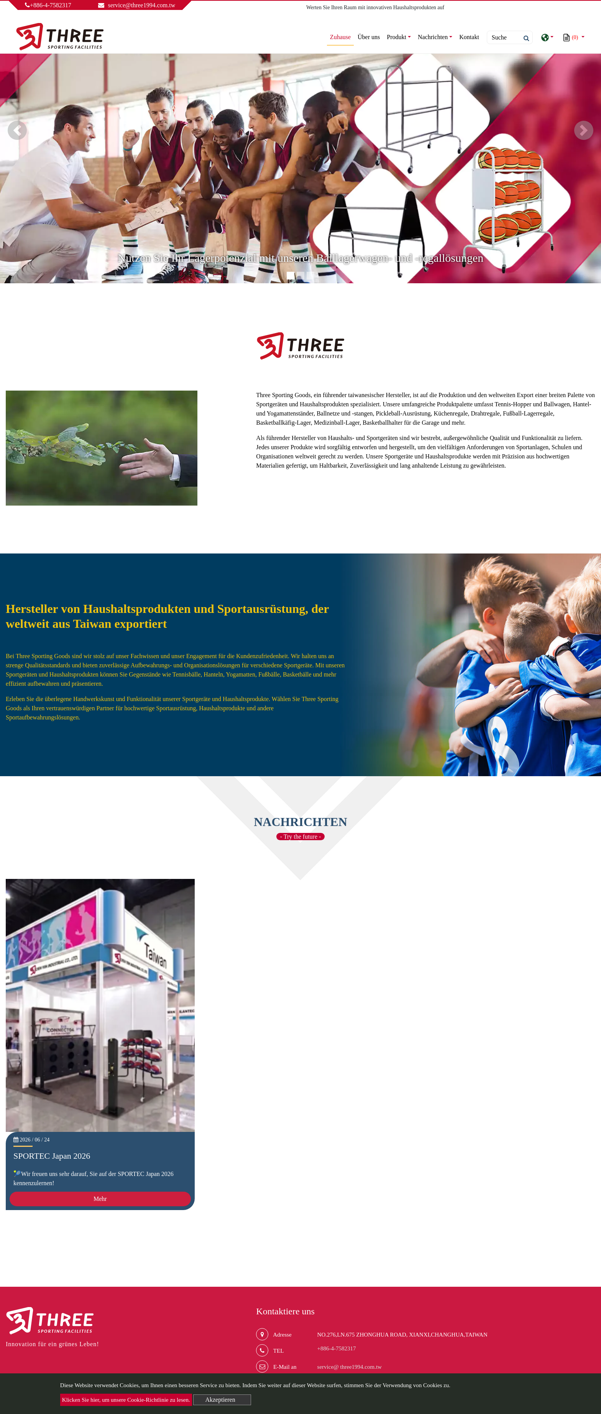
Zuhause (342, 36)
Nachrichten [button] (433, 37)
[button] (17, 130)
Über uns (369, 37)
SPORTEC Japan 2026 (51, 1156)
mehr (584, 485)
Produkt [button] (396, 37)
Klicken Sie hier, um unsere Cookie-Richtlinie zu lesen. (126, 1400)
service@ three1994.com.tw (349, 1367)
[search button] (524, 38)
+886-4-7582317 (48, 5)
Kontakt (469, 37)
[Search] (510, 37)
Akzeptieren (220, 1399)
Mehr (100, 1199)
